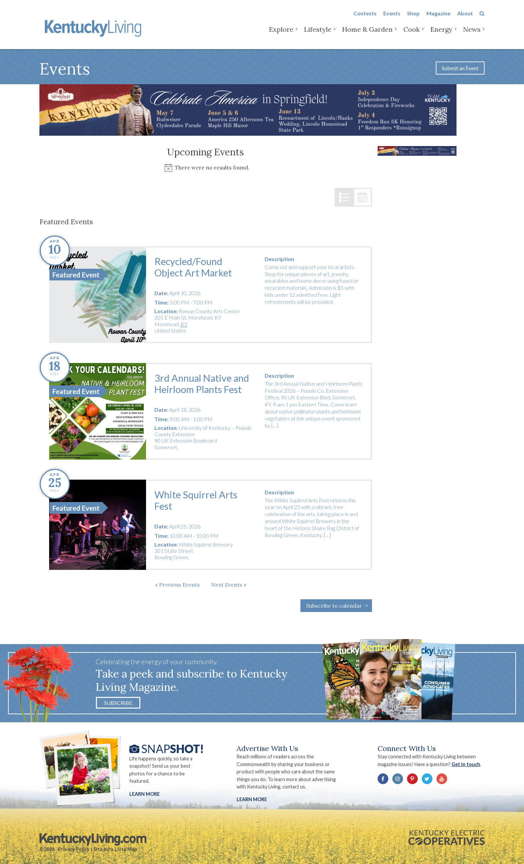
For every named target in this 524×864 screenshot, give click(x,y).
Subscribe (118, 703)
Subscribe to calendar (334, 605)
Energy (441, 33)
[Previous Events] (177, 584)
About (465, 17)
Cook (411, 33)
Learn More (144, 794)
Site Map (127, 849)
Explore (281, 33)
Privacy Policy (74, 849)
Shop (413, 17)
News (472, 33)
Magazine (438, 17)
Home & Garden (367, 33)
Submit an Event (460, 68)
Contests (365, 17)
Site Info (103, 849)
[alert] (205, 167)
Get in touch (465, 764)
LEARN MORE (252, 799)
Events (391, 17)
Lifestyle (318, 33)
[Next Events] (229, 584)
